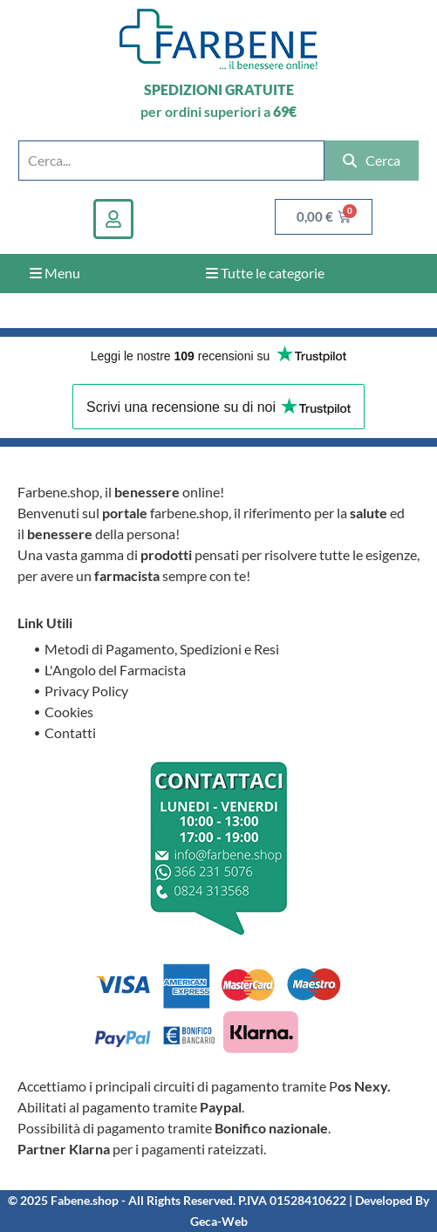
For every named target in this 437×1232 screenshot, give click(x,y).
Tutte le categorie (265, 272)
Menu (55, 272)
